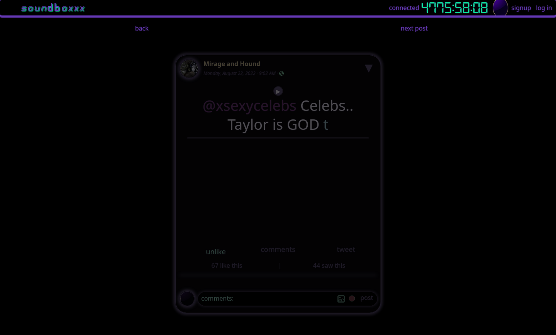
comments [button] (278, 249)
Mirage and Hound (232, 64)
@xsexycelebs (250, 105)
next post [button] (414, 28)
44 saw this (329, 265)
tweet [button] (346, 249)
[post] (366, 299)
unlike (215, 251)
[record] (352, 299)
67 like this (227, 265)
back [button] (142, 28)
